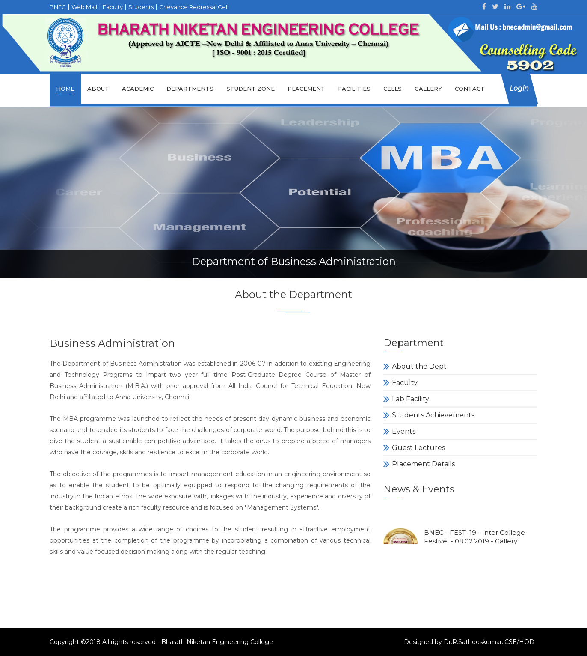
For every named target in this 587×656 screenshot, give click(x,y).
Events (403, 431)
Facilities (354, 88)
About (98, 88)
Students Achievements (433, 415)
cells (392, 88)
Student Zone (250, 88)
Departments (189, 88)
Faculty (405, 383)
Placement (306, 88)
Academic (138, 88)
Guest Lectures (418, 448)
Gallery (428, 88)
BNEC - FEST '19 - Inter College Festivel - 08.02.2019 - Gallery (474, 539)
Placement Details (423, 464)
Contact (470, 88)
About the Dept (419, 366)
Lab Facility (410, 399)
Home (65, 88)
